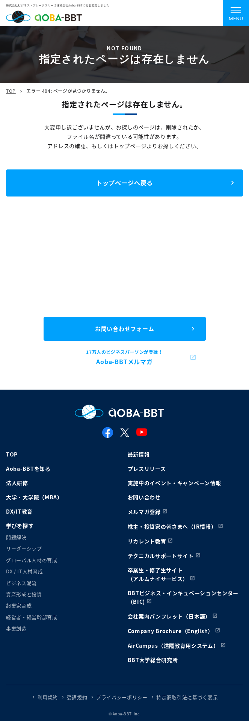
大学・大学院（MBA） (34, 497)
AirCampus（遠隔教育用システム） (173, 645)
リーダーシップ (24, 548)
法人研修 (17, 483)
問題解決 (16, 537)
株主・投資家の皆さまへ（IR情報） (172, 526)
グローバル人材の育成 (31, 560)
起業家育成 (19, 605)
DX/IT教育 (19, 511)
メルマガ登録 (144, 511)
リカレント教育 (147, 541)
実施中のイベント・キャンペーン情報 (174, 483)
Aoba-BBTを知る (28, 468)
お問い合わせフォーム (124, 329)
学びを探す (20, 525)
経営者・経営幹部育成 (31, 617)
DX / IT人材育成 (24, 571)
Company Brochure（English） (171, 631)
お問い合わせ (144, 497)
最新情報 (139, 454)
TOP (11, 91)
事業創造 (16, 628)
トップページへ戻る (124, 182)
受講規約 (77, 697)
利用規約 (48, 697)
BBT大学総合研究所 (153, 660)
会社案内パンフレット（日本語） (169, 616)
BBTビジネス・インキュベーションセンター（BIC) (183, 597)
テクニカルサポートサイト (161, 555)
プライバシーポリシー (122, 697)
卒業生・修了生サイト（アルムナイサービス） (158, 574)
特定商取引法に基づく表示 (187, 697)
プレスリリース (147, 468)
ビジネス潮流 (21, 582)
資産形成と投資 (24, 594)
